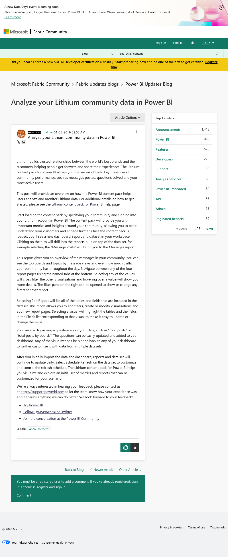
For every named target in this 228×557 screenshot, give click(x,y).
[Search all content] (170, 53)
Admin (161, 208)
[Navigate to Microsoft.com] (16, 31)
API (158, 199)
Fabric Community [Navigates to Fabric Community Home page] (50, 31)
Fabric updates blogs (97, 84)
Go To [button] (206, 43)
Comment (24, 495)
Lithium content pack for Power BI (77, 204)
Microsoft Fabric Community (40, 84)
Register (160, 42)
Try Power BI (33, 405)
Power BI (49, 172)
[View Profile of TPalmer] (47, 132)
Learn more (12, 17)
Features (162, 149)
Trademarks (218, 527)
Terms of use (196, 527)
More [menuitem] (169, 31)
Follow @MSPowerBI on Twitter (47, 411)
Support (162, 169)
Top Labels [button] (163, 118)
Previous (180, 229)
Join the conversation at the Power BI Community (61, 418)
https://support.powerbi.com (42, 391)
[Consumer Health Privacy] (58, 542)
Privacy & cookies (171, 527)
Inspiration (97, 31)
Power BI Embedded (171, 189)
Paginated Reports (169, 218)
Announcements (39, 428)
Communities (134, 31)
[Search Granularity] (97, 53)
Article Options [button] (126, 117)
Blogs (154, 31)
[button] (136, 132)
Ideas (115, 31)
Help (192, 42)
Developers (164, 159)
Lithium (22, 161)
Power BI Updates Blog (148, 84)
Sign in (177, 42)
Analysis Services (168, 179)
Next (209, 229)
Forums (77, 31)
